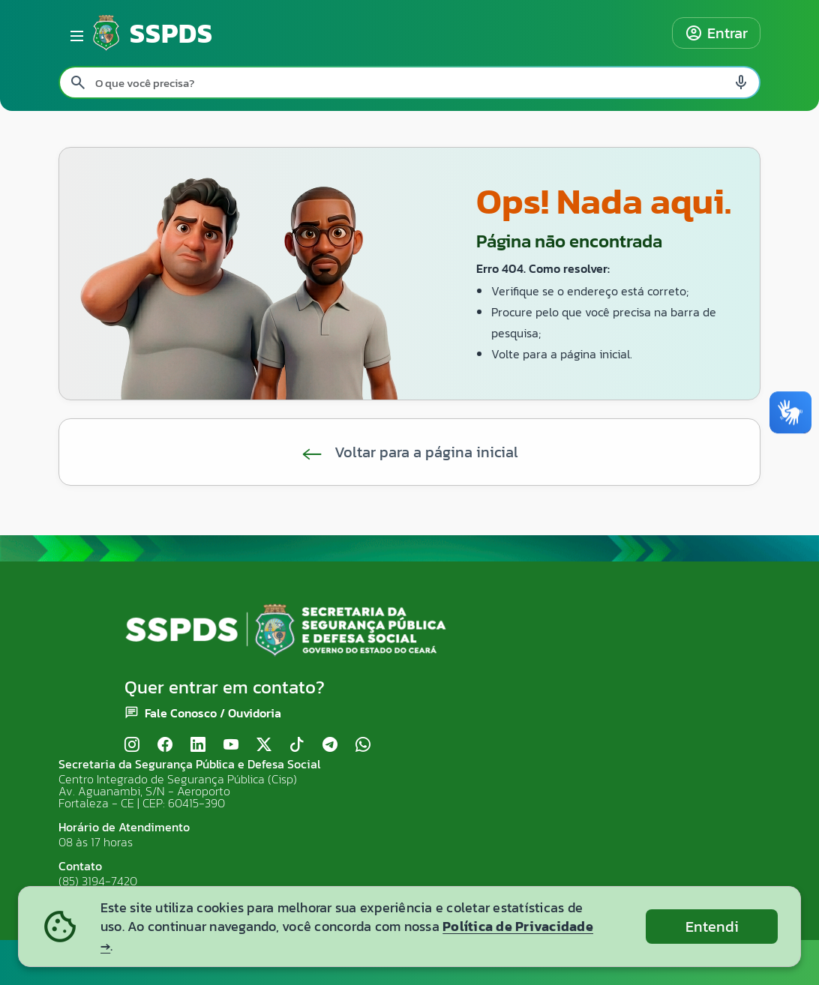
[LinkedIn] (198, 745)
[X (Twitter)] (264, 745)
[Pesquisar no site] (409, 82)
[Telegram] (330, 745)
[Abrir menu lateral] (74, 33)
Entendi (712, 926)
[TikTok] (297, 745)
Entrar (716, 33)
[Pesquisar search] (78, 82)
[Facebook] (165, 745)
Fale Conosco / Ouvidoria (213, 713)
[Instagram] (132, 745)
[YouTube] (231, 745)
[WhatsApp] (363, 745)
